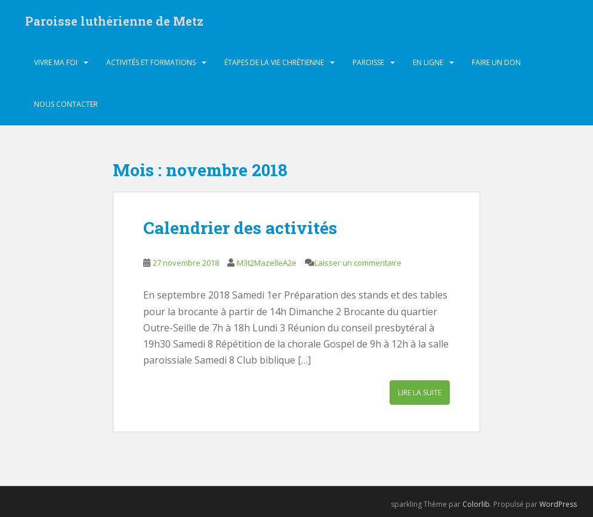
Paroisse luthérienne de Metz (114, 21)
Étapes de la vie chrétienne (274, 62)
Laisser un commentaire (357, 262)
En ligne (428, 62)
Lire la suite (419, 392)
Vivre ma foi (56, 62)
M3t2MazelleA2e (266, 262)
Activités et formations (151, 62)
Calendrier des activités (240, 228)
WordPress (558, 504)
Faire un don (496, 62)
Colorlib (476, 504)
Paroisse (368, 62)
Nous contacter (66, 104)
